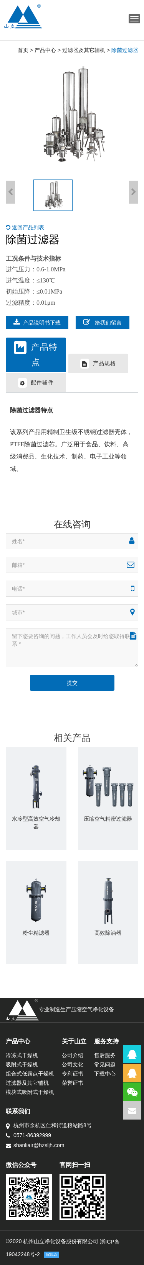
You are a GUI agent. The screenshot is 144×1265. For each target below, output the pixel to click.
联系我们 (18, 1111)
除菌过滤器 (124, 50)
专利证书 (72, 1074)
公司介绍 (72, 1055)
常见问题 (105, 1064)
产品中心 (45, 50)
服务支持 (106, 1041)
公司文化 (72, 1064)
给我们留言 (102, 322)
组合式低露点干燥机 (30, 1074)
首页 (23, 50)
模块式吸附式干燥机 (30, 1092)
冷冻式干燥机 (22, 1055)
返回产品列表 (25, 227)
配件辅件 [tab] (36, 383)
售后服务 (105, 1055)
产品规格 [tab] (98, 364)
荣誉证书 (72, 1083)
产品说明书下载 (37, 322)
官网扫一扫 (75, 1165)
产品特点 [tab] (36, 354)
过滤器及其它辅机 (83, 50)
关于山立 (74, 1041)
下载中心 (105, 1074)
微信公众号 (21, 1165)
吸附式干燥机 (22, 1064)
